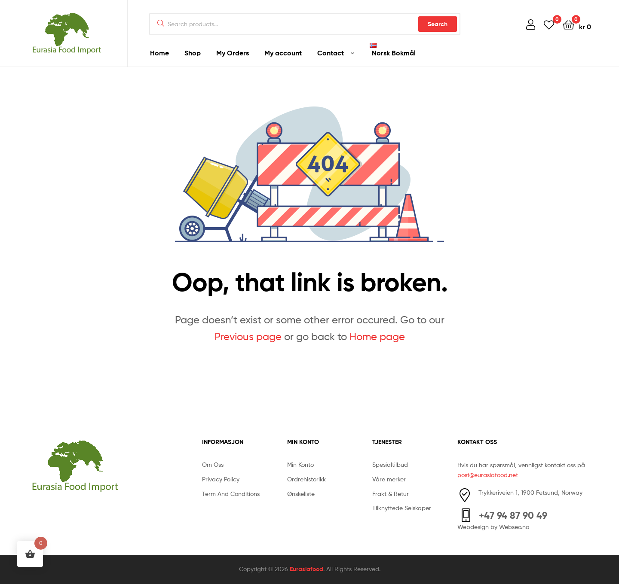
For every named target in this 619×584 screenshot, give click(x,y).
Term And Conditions (231, 493)
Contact (330, 53)
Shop (192, 53)
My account (283, 53)
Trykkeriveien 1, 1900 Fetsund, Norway (530, 492)
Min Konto (300, 464)
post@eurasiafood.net (487, 474)
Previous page (248, 336)
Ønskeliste (301, 493)
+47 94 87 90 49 (513, 515)
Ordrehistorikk (306, 479)
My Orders (232, 53)
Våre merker (389, 479)
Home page (377, 336)
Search (437, 24)
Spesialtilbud (390, 464)
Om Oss (213, 464)
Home (159, 53)
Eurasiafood (306, 569)
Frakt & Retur (390, 493)
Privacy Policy (220, 479)
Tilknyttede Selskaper (401, 507)
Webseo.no (514, 526)
